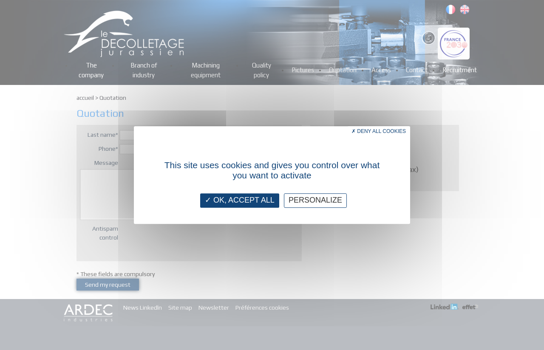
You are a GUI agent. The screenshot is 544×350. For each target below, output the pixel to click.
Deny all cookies (378, 131)
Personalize (315, 200)
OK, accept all (240, 200)
